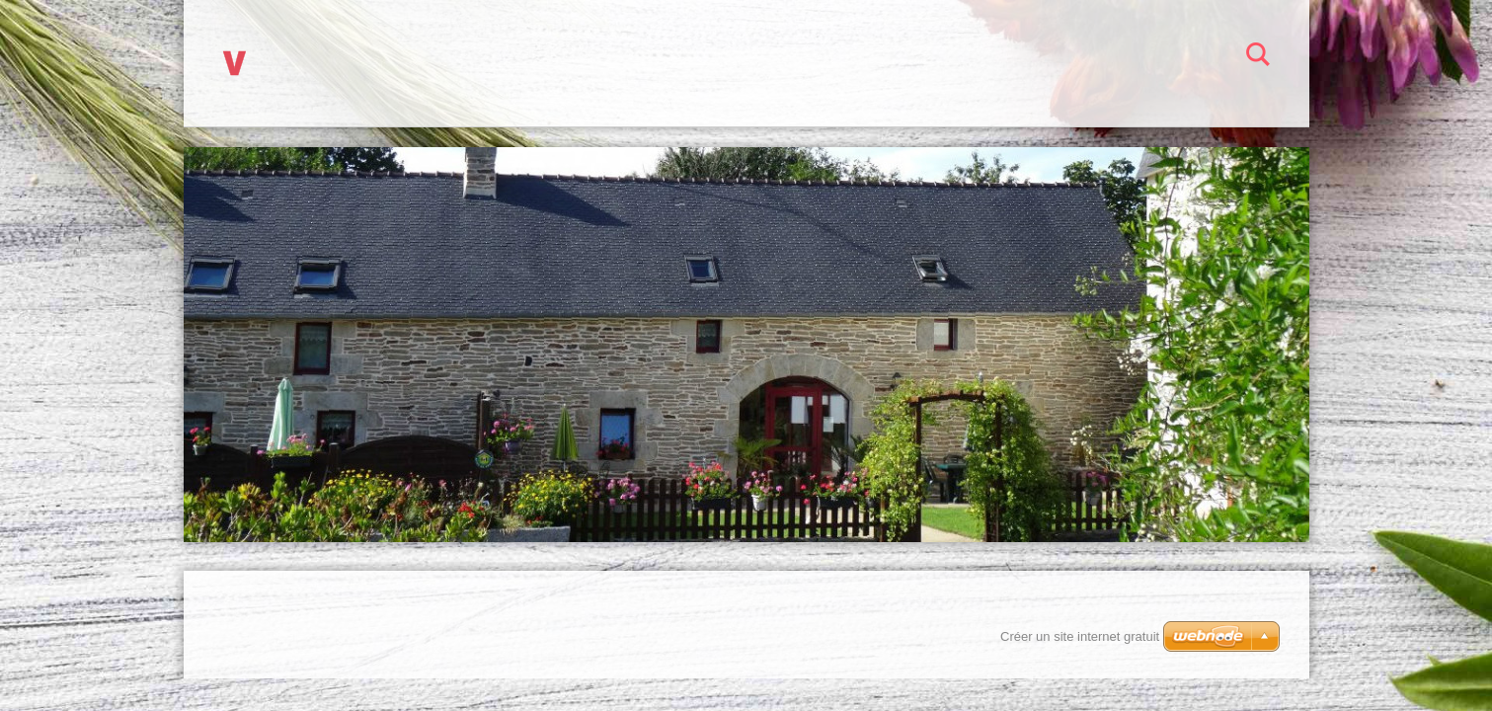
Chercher (1258, 57)
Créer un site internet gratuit (1079, 636)
